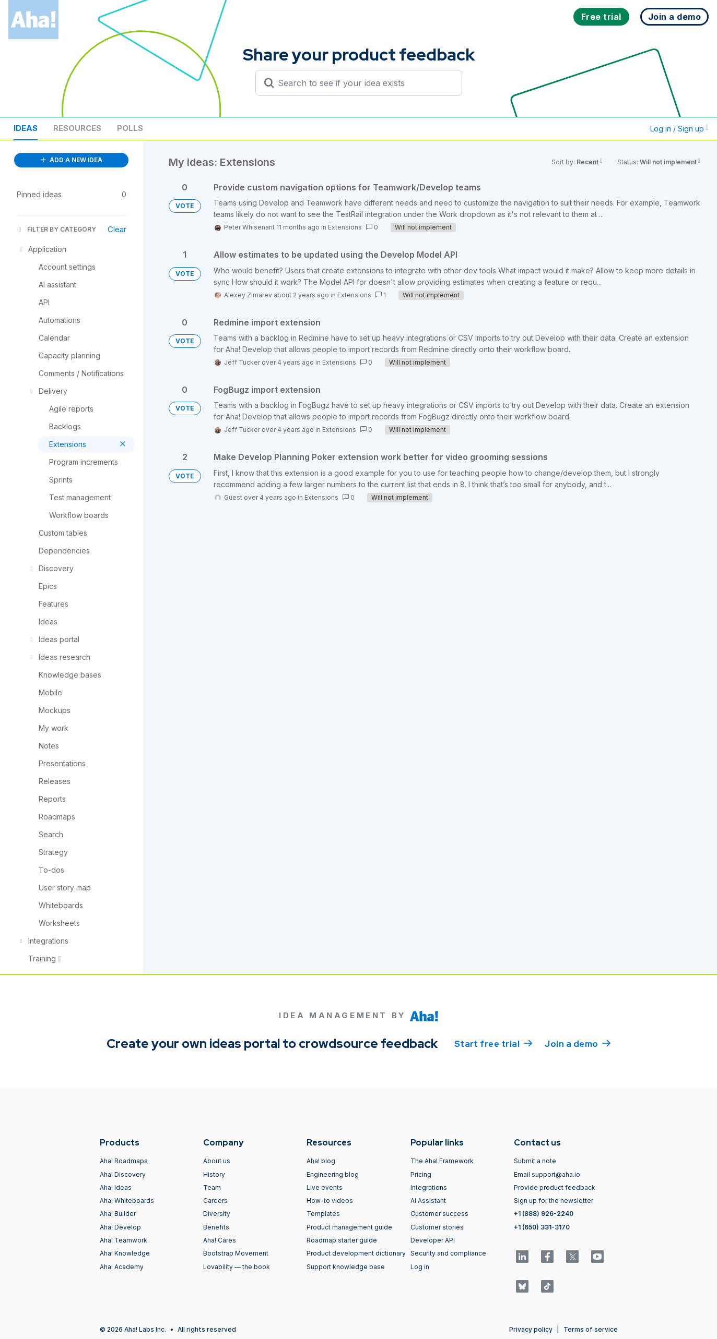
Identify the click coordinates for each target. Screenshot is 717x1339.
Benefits (216, 1227)
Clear (117, 229)
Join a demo (577, 1043)
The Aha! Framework (442, 1161)
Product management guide (349, 1227)
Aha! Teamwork (123, 1240)
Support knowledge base (346, 1267)
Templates (323, 1213)
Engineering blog (333, 1174)
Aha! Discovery (123, 1174)
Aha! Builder (118, 1213)
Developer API (432, 1240)
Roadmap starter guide (342, 1240)
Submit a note (535, 1161)
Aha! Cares (219, 1240)
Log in (419, 1267)
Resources (77, 128)
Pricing (420, 1174)
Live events (325, 1187)
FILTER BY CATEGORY (56, 229)
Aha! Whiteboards (127, 1200)
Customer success (439, 1213)
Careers (215, 1200)
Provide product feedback (554, 1187)
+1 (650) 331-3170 (542, 1227)
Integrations (428, 1187)
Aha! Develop (120, 1227)
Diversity (216, 1213)
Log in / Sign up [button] (679, 128)
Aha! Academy (122, 1267)
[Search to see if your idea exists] (363, 83)
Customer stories (437, 1227)
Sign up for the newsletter (553, 1200)
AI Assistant (428, 1200)
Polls (130, 128)
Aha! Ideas (116, 1187)
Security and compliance (448, 1253)
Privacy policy (531, 1329)
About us (216, 1161)
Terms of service (590, 1329)
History (214, 1174)
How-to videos (330, 1200)
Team (212, 1187)
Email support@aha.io (547, 1174)
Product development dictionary (356, 1253)
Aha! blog (321, 1161)
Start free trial (493, 1043)
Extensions (345, 227)
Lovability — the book (236, 1267)
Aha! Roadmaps (124, 1161)
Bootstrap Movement (235, 1253)
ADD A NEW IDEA (71, 160)
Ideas (26, 128)
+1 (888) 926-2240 (543, 1213)
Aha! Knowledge (125, 1253)
